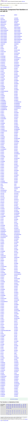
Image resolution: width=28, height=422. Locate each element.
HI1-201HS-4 (16, 226)
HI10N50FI (16, 182)
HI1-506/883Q (16, 316)
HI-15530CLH (2, 365)
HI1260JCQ (2, 243)
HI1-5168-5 (2, 341)
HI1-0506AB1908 (3, 103)
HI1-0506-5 (16, 92)
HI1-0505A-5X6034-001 (4, 91)
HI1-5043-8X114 (16, 281)
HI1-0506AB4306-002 (17, 106)
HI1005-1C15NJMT (3, 28)
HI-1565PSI (16, 391)
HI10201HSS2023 (3, 68)
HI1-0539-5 (2, 158)
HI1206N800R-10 (3, 231)
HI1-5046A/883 (2, 295)
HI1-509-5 (15, 333)
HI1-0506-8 (16, 94)
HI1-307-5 (15, 254)
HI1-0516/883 (2, 147)
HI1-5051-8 (2, 313)
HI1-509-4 (2, 333)
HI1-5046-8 (2, 292)
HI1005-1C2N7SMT (3, 34)
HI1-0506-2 (16, 91)
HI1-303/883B (2, 251)
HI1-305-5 (2, 252)
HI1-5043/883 (2, 281)
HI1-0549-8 (16, 179)
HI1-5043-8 (16, 280)
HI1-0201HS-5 (2, 63)
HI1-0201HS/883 (17, 65)
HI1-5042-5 (2, 277)
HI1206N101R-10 (17, 229)
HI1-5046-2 (16, 289)
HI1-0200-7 (2, 48)
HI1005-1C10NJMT (17, 27)
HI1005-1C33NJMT (17, 34)
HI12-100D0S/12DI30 (17, 234)
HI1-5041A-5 (2, 275)
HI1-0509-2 (2, 132)
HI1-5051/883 (16, 313)
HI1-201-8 (2, 223)
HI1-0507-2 (16, 109)
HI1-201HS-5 (2, 228)
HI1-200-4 (15, 217)
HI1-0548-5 (2, 173)
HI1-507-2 (15, 321)
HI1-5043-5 (2, 280)
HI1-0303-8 (16, 74)
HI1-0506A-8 (16, 98)
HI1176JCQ (2, 199)
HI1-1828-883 (16, 214)
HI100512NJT (16, 25)
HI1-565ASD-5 (2, 383)
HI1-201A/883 (2, 225)
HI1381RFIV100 (3, 257)
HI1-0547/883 (16, 170)
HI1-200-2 (2, 217)
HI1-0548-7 (16, 173)
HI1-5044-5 (16, 283)
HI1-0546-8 (2, 165)
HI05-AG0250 (16, 19)
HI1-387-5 (15, 260)
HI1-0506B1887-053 (3, 109)
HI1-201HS (16, 225)
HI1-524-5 (15, 344)
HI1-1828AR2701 (17, 216)
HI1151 (15, 190)
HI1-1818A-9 (2, 213)
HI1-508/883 (2, 327)
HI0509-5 (15, 14)
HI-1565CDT (2, 388)
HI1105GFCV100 (17, 187)
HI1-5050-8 (2, 309)
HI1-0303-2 (16, 72)
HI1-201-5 (2, 222)
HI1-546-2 (2, 348)
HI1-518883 (2, 344)
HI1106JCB (2, 188)
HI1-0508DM (16, 130)
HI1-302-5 (2, 246)
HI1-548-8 (15, 356)
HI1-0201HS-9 (16, 66)
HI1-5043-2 (2, 278)
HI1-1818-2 (2, 205)
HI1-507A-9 (16, 324)
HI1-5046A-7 (2, 293)
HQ (16, 405)
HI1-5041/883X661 (17, 272)
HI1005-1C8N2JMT (3, 42)
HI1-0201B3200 (16, 59)
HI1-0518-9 (2, 153)
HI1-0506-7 (2, 94)
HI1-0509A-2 (2, 138)
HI (21, 404)
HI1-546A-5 (16, 350)
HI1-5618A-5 (16, 371)
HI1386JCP (2, 260)
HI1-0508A (2, 124)
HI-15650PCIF (16, 376)
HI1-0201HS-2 (2, 62)
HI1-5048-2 (16, 301)
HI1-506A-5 (2, 319)
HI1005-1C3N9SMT (3, 37)
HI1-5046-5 (2, 290)
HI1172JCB (2, 194)
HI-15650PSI (16, 377)
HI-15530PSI (2, 368)
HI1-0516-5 (16, 144)
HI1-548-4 (15, 354)
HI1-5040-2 (16, 266)
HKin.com (23, 1)
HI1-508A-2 (16, 327)
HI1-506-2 (2, 315)
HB (8, 404)
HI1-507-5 (2, 322)
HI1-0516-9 (16, 147)
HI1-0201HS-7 (16, 63)
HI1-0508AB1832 (17, 129)
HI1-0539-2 (16, 156)
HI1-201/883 (16, 223)
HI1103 (15, 185)
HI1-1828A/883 (2, 216)
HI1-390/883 (16, 263)
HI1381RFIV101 (16, 257)
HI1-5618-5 (2, 371)
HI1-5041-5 (16, 269)
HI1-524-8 (2, 345)
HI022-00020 (2, 15)
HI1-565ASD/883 (17, 383)
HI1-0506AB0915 (3, 101)
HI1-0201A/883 (2, 57)
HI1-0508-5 (16, 120)
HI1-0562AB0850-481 (3, 182)
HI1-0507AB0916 (3, 118)
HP (14, 405)
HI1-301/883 (16, 245)
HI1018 (15, 45)
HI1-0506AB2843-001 (3, 106)
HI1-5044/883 (16, 284)
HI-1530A (2, 347)
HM (8, 405)
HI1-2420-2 (16, 240)
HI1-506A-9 (2, 321)
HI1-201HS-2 (2, 226)
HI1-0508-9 (16, 123)
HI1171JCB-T (16, 193)
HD (12, 404)
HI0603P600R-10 (3, 22)
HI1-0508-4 (2, 120)
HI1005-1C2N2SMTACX (18, 33)
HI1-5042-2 (16, 275)
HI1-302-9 (15, 246)
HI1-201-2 (2, 220)
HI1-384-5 (2, 258)
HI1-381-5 (15, 255)
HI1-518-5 (2, 342)
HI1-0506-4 (2, 92)
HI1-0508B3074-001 (3, 130)
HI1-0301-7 (2, 71)
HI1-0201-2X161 (3, 51)
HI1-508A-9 (16, 330)
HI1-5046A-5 (16, 292)
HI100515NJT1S (3, 27)
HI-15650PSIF (2, 379)
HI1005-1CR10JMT (17, 42)
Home (1, 7)
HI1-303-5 (15, 248)
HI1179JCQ (16, 202)
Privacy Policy (6, 420)
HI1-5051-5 (2, 312)
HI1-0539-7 (2, 159)
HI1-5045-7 (2, 287)
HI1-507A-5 (2, 324)
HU (23, 405)
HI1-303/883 (16, 249)
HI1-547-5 (2, 353)
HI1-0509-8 (16, 135)
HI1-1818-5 (16, 205)
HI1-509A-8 (2, 339)
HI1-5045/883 (2, 289)
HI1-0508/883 (2, 123)
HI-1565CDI (2, 386)
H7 (7, 408)
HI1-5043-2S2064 (17, 278)
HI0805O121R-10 (3, 24)
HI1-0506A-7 (2, 98)
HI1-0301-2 (16, 69)
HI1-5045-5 (16, 286)
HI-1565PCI (16, 388)
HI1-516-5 (15, 339)
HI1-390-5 (2, 263)
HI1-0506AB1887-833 (17, 101)
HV (25, 405)
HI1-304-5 (15, 251)
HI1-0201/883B (2, 56)
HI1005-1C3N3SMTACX (18, 36)
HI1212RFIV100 (3, 237)
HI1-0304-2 (2, 77)
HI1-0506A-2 (2, 97)
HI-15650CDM (16, 374)
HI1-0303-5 (2, 74)
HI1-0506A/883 (2, 100)
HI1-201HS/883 (2, 229)
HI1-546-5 (15, 348)
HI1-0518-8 (2, 152)
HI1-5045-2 (2, 286)
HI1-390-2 (15, 261)
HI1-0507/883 (16, 112)
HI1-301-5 (2, 245)
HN (10, 405)
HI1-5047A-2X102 (3, 298)
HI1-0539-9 (16, 161)
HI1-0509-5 (16, 133)
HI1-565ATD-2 (2, 385)
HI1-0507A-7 (2, 115)
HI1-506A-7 (16, 319)
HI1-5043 (15, 277)
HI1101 (1, 184)
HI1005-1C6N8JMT (3, 40)
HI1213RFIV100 (16, 237)
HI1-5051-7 (16, 312)
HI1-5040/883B (2, 269)
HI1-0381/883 (16, 83)
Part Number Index (6, 7)
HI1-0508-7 (2, 121)
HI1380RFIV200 (3, 255)
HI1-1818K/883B (17, 213)
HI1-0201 (15, 48)
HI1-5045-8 (16, 287)
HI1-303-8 (2, 249)
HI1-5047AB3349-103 (3, 301)
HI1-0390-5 (2, 89)
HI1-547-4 (15, 351)
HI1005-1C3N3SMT (3, 36)
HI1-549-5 (15, 359)
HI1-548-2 (2, 354)
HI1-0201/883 (16, 54)
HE (14, 404)
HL (7, 405)
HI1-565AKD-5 (16, 382)
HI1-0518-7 (16, 150)
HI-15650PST (16, 379)
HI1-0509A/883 (16, 141)
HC (10, 404)
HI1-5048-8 (2, 304)
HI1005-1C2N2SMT (3, 33)
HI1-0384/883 (2, 86)
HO (12, 405)
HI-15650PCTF (2, 377)
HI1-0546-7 (16, 164)
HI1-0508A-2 (16, 124)
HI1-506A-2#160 (16, 318)
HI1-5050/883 (16, 309)
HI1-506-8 (2, 316)
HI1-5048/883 (16, 304)
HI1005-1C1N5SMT (3, 31)
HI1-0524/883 (2, 156)
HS (19, 405)
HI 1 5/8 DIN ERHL (3, 266)
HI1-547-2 (2, 351)
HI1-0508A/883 (16, 127)
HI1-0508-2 (16, 118)
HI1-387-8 (2, 261)
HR (18, 405)
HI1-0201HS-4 (16, 62)
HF (16, 404)
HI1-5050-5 (2, 307)
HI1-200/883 (16, 219)
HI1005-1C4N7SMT (17, 37)
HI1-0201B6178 (3, 60)
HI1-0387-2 (16, 86)
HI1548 (15, 353)
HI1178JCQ (2, 202)
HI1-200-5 (2, 219)
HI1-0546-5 (2, 164)
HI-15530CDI (16, 362)
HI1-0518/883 (16, 152)
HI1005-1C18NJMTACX (4, 30)
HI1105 (1, 187)
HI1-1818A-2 (2, 208)
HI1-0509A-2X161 (17, 138)
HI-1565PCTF (2, 391)
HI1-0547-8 (2, 170)
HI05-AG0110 (2, 19)
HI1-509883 (2, 336)
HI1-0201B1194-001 (17, 57)
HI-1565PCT (16, 389)
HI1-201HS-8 (16, 228)
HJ (23, 404)
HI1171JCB (2, 193)
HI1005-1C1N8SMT (17, 31)
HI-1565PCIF (2, 389)
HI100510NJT (2, 25)
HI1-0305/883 (16, 80)
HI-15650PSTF (2, 380)
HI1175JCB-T (2, 197)
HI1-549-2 (2, 359)
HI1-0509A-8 (2, 141)
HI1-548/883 (2, 357)
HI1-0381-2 (2, 83)
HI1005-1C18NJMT (17, 28)
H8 (8, 408)
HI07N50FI (16, 22)
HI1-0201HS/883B (3, 66)
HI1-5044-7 (2, 284)
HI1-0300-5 (16, 68)
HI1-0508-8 (16, 121)
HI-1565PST (16, 394)
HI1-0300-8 (2, 69)
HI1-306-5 (2, 254)
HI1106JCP (16, 188)
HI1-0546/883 (16, 165)
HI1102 (15, 184)
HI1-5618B (2, 373)
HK (25, 404)
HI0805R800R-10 (17, 24)
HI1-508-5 (15, 325)
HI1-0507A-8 (16, 115)
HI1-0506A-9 (16, 100)
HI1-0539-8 (16, 159)
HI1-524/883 (16, 345)
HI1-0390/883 (16, 89)
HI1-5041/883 (2, 272)
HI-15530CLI (16, 365)
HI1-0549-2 (16, 176)
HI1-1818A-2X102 (17, 208)
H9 (10, 408)
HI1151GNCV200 (3, 191)
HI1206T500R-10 (3, 234)
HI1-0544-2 (2, 162)
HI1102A (1, 185)
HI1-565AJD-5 (2, 382)
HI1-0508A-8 (2, 127)
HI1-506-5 (15, 315)
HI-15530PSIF (16, 368)
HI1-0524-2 (2, 155)
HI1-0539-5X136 (16, 158)
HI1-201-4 (15, 220)
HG (18, 404)
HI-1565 (15, 373)
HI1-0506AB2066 (17, 103)
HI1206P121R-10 (17, 231)
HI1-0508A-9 (2, 129)
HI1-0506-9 (16, 95)
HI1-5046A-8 (16, 293)
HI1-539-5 (15, 347)
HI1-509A (15, 336)
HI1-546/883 (2, 350)
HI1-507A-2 (16, 322)
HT (21, 405)
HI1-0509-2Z (16, 132)
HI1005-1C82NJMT (17, 40)
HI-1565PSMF (2, 394)
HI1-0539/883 (2, 161)
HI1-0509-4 (2, 133)
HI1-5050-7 (16, 307)
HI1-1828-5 (2, 214)
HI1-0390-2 (16, 88)
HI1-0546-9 (2, 167)
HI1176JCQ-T (16, 199)
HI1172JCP (2, 196)
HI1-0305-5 (2, 80)
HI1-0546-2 (16, 162)
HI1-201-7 (15, 222)
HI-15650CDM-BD (3, 376)
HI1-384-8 (15, 258)
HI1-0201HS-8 (2, 65)
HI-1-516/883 (16, 341)
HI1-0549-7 (2, 179)
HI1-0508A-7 (16, 126)
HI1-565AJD (16, 380)
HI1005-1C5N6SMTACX (18, 39)
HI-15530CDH (2, 362)
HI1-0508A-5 (2, 126)
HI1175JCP (16, 197)
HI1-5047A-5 (16, 298)
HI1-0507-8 (2, 112)
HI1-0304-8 (16, 77)
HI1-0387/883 (2, 88)
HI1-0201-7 (2, 54)
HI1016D (1, 45)
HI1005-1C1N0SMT (17, 30)
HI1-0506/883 (2, 95)
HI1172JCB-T (16, 194)
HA (7, 404)
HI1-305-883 (16, 252)
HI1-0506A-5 (16, 97)
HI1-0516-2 (2, 144)
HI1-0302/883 (2, 72)
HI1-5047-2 (16, 295)
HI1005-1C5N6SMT (3, 39)
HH (19, 404)
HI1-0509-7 (2, 135)
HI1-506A (2, 318)
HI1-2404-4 (2, 240)
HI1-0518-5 (2, 150)
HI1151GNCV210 (17, 191)
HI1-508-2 (2, 325)
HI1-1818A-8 (2, 211)
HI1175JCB (16, 196)
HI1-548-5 (2, 356)
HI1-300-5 (15, 243)
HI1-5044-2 (2, 283)
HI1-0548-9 (2, 176)
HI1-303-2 (2, 248)
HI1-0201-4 (16, 51)
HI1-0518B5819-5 (17, 153)
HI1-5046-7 (16, 290)
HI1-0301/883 (16, 71)
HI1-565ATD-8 (16, 385)
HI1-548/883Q (16, 357)
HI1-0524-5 (16, 155)
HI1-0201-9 (16, 56)
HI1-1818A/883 (16, 211)
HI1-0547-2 (16, 167)
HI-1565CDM (16, 386)
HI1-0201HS (16, 60)
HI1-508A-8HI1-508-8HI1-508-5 (5, 330)
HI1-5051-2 (2, 310)
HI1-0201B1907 (3, 59)
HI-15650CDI (2, 374)
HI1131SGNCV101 (3, 190)
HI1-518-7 (15, 342)
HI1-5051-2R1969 (17, 310)
